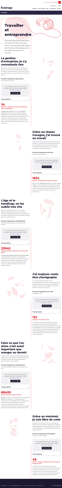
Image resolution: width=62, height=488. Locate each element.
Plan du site (33, 485)
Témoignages (52, 8)
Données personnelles (39, 485)
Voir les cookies (15, 93)
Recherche (53, 5)
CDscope (59, 8)
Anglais (59, 5)
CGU (8, 485)
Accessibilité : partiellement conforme (16, 485)
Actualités (34, 8)
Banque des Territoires (8, 111)
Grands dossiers (41, 8)
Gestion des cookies (27, 485)
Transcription (15, 99)
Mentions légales (4, 485)
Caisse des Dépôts (53, 2)
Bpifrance (4, 397)
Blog (47, 8)
